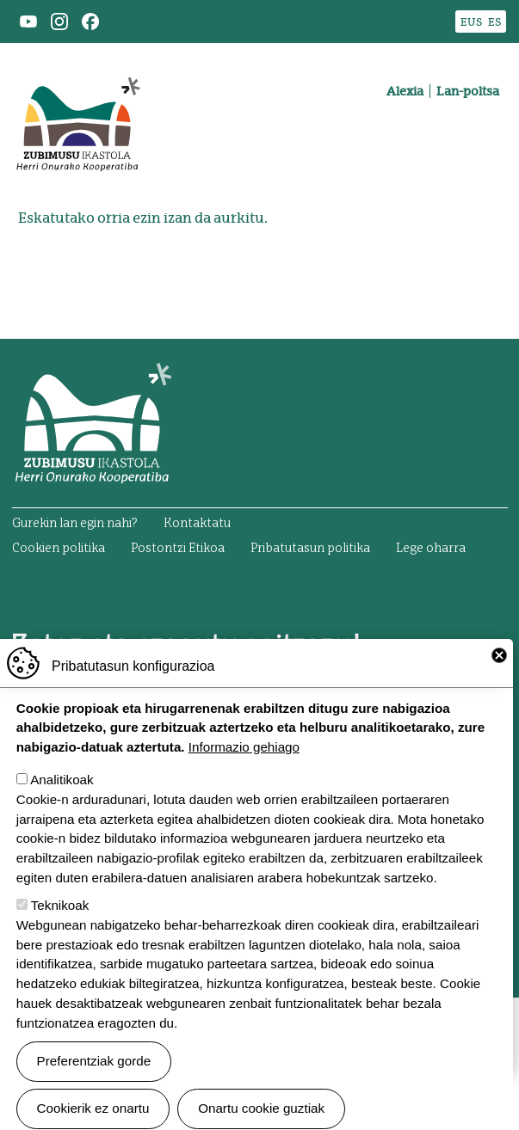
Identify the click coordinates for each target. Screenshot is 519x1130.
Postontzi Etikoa (178, 549)
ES (494, 21)
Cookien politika (58, 549)
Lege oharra (431, 549)
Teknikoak (60, 934)
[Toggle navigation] (483, 151)
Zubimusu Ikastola (77, 65)
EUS (471, 21)
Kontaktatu (197, 524)
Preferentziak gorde (94, 1090)
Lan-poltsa (467, 91)
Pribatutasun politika (310, 549)
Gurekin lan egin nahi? (75, 524)
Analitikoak (61, 808)
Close (499, 684)
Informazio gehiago (244, 776)
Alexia (404, 91)
